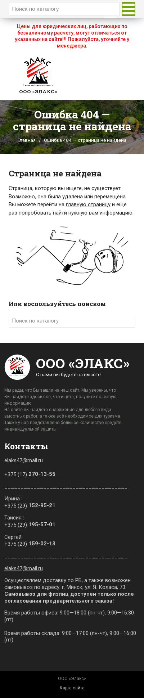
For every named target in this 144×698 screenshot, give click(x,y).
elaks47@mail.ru (23, 568)
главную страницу (88, 204)
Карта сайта (72, 687)
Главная (27, 140)
